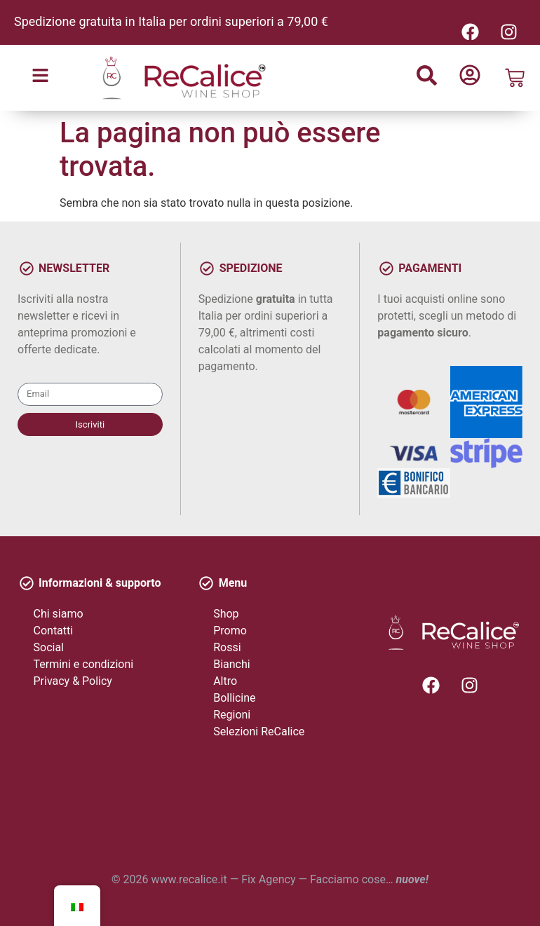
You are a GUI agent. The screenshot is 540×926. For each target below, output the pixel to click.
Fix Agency (268, 879)
